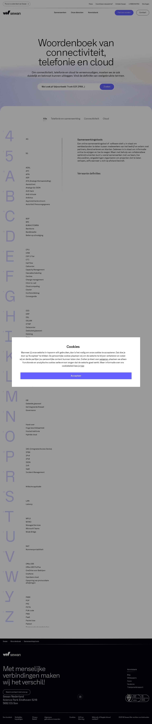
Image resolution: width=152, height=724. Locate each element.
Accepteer (76, 376)
